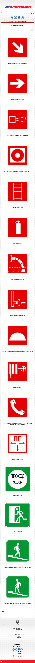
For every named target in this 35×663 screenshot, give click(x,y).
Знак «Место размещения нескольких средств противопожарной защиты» (17, 351)
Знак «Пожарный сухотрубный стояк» (17, 315)
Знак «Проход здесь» (17, 495)
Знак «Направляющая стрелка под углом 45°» (17, 63)
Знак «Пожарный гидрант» (17, 459)
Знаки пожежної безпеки (14, 28)
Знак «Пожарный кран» (17, 387)
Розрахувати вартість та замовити (17, 65)
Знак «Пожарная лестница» (17, 207)
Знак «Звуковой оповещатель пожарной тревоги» (17, 135)
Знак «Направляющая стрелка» (17, 99)
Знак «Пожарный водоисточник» (17, 279)
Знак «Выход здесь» (17, 531)
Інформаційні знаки (7, 28)
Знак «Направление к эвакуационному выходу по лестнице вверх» (17, 603)
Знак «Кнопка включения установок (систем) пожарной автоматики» (17, 171)
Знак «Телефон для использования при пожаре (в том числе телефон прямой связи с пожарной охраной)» (17, 424)
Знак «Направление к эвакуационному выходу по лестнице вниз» (17, 567)
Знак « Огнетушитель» (17, 243)
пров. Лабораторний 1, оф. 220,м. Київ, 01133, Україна (17, 658)
